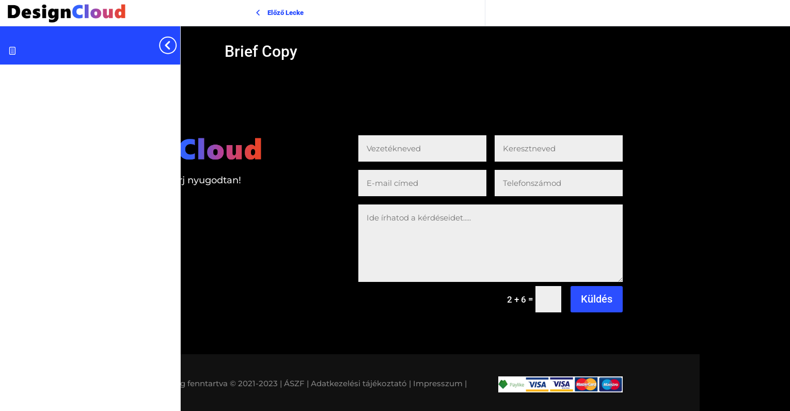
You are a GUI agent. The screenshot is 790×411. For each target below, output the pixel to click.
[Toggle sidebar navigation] (177, 45)
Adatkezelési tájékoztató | (361, 383)
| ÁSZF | (294, 383)
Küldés (596, 299)
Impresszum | (440, 383)
